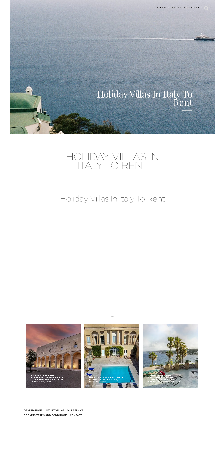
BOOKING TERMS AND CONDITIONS (45, 415)
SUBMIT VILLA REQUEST (178, 8)
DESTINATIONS (33, 410)
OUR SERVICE (75, 410)
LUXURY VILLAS (54, 410)
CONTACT (76, 415)
